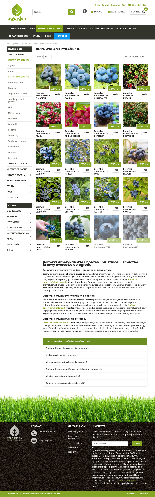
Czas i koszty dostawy (73, 437)
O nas (97, 5)
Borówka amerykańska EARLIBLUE (72, 247)
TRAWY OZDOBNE (18, 36)
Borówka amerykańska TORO (101, 171)
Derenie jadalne (15, 82)
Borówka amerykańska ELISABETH (43, 96)
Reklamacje (73, 447)
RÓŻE (48, 36)
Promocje (115, 5)
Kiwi (10, 107)
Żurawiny (12, 152)
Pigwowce (13, 118)
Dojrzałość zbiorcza (14, 213)
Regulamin (73, 452)
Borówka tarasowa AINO (130, 246)
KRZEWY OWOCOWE (49, 28)
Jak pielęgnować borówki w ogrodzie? (63, 376)
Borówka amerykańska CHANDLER (101, 134)
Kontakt (105, 5)
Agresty (11, 65)
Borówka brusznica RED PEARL (43, 134)
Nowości (61, 36)
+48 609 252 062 (136, 5)
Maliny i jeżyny (15, 113)
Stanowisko (14, 228)
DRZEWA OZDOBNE (75, 28)
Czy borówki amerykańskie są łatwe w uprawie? (68, 348)
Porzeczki (12, 124)
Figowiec (12, 88)
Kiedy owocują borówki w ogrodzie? (62, 355)
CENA (10, 250)
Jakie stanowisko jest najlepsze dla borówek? (66, 362)
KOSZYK (138, 11)
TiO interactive (142, 494)
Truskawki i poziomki (17, 141)
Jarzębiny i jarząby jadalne (16, 100)
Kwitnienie (13, 222)
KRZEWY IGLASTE (125, 28)
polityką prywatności (126, 480)
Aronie (11, 71)
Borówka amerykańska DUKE (43, 247)
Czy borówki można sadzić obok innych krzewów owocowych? (74, 369)
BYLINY (36, 36)
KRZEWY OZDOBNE (100, 28)
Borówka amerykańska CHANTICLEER (101, 96)
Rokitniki (12, 129)
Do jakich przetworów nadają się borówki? (65, 383)
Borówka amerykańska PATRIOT (101, 209)
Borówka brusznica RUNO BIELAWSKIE (131, 134)
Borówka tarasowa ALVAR (102, 246)
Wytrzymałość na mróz (18, 236)
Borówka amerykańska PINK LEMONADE (72, 134)
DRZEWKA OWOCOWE (21, 28)
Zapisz (137, 443)
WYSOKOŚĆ (13, 244)
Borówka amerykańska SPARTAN (130, 209)
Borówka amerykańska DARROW (43, 171)
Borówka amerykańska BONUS (72, 96)
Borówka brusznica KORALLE (128, 96)
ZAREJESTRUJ (118, 11)
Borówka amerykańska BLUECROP (43, 209)
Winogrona (13, 146)
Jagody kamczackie (17, 93)
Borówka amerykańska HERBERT (72, 171)
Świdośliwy (13, 135)
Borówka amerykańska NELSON (130, 171)
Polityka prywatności (77, 431)
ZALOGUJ (99, 11)
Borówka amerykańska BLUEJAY (72, 209)
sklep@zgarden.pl (47, 440)
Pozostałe (12, 158)
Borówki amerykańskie (18, 76)
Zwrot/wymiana (75, 443)
